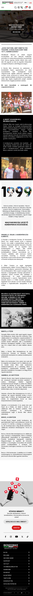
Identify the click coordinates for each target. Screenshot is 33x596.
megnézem (16, 32)
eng (25, 2)
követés (16, 528)
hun (30, 2)
